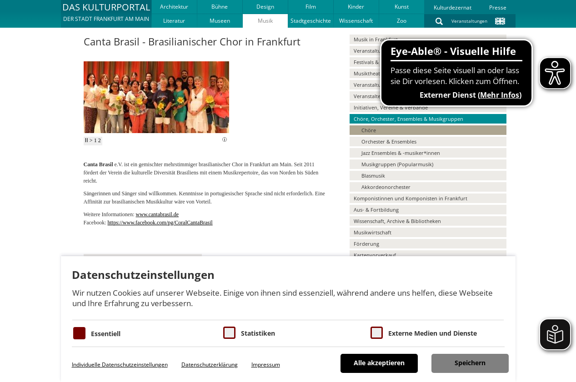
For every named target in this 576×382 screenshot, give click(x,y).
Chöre (368, 130)
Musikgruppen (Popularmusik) (397, 164)
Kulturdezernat (452, 7)
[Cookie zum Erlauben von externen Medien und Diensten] (377, 333)
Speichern (470, 362)
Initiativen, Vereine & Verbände (391, 107)
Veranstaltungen (469, 21)
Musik (265, 21)
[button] (106, 13)
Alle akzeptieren (379, 362)
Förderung (366, 243)
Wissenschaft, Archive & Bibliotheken (397, 221)
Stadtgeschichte (311, 21)
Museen (220, 21)
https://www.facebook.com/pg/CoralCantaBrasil (160, 222)
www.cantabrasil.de (157, 214)
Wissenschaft (356, 21)
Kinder (356, 6)
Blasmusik (373, 175)
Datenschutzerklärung (209, 364)
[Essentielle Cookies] (79, 333)
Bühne (219, 6)
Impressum (265, 364)
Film (311, 6)
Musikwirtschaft (372, 232)
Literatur (174, 21)
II (87, 140)
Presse (497, 7)
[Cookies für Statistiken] (229, 333)
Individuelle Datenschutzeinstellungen (120, 364)
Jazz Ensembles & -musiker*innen (400, 152)
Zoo (401, 21)
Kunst (402, 6)
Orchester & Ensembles (388, 141)
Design (265, 6)
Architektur (174, 6)
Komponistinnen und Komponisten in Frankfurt (410, 198)
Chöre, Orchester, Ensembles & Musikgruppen (408, 118)
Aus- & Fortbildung (376, 209)
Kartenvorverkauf (375, 255)
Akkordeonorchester (386, 187)
